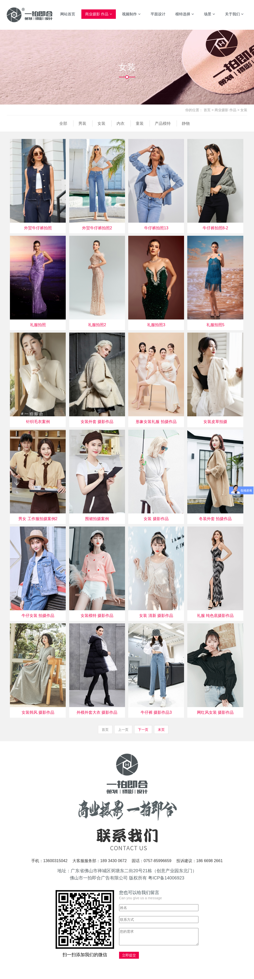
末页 (161, 730)
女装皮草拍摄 (215, 422)
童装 (140, 123)
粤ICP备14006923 (166, 877)
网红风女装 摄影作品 (215, 712)
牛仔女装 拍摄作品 (38, 615)
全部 (63, 123)
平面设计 (158, 14)
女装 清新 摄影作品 (156, 615)
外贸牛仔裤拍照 (38, 228)
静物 (186, 123)
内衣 (121, 123)
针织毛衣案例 (38, 422)
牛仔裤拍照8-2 (215, 228)
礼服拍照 (38, 325)
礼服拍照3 (156, 325)
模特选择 (184, 14)
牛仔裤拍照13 (156, 228)
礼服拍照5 (215, 325)
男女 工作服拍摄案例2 (37, 519)
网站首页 (67, 14)
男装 (82, 123)
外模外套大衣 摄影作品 (97, 712)
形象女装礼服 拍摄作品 (156, 422)
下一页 (143, 730)
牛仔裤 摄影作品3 (156, 712)
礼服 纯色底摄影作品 (215, 615)
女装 (243, 110)
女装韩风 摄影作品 (38, 712)
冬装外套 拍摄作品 (215, 519)
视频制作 (131, 14)
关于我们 (234, 14)
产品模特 (163, 123)
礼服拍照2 (97, 325)
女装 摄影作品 (156, 519)
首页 (207, 110)
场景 (209, 14)
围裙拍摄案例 (97, 519)
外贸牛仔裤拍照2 (97, 228)
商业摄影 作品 (98, 14)
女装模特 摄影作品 (97, 615)
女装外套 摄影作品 (97, 422)
